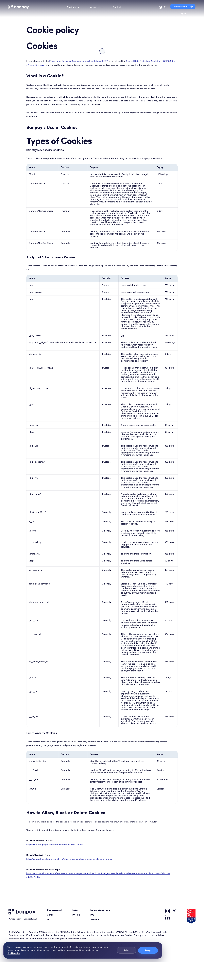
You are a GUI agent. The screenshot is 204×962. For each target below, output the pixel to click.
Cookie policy (14, 953)
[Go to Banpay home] (22, 912)
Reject (126, 950)
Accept (148, 950)
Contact (117, 7)
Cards (50, 915)
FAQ (49, 920)
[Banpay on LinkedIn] (167, 917)
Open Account (183, 7)
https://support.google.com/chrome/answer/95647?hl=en (54, 844)
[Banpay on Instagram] (167, 911)
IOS (92, 915)
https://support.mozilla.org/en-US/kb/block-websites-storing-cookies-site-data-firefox (69, 859)
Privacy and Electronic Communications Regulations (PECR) (78, 61)
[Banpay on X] (174, 911)
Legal (75, 910)
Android (94, 920)
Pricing (76, 915)
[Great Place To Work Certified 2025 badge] (191, 916)
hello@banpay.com (100, 910)
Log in (183, 14)
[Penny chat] (196, 953)
